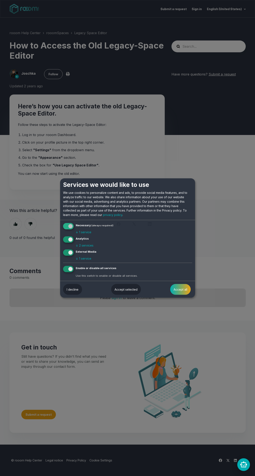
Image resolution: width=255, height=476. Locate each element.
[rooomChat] (243, 464)
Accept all (180, 289)
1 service (83, 232)
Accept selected (126, 289)
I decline (72, 289)
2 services (84, 245)
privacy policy (112, 215)
